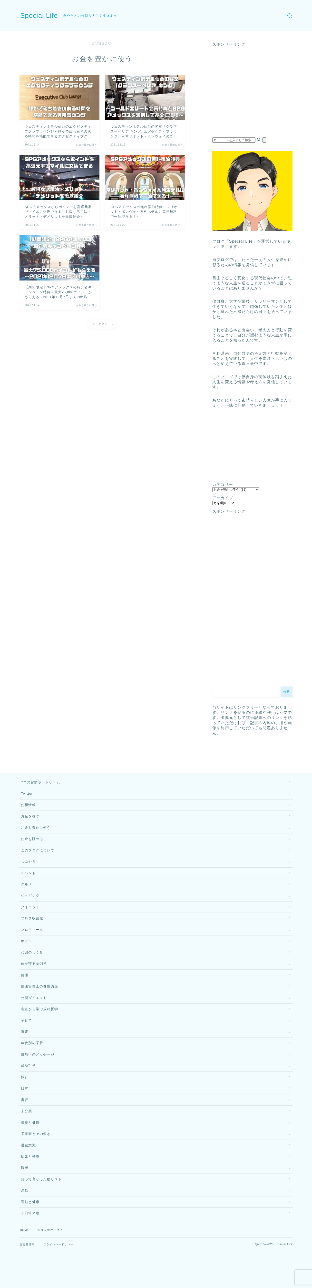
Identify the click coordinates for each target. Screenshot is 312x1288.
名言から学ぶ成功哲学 (39, 1028)
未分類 (26, 1138)
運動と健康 (30, 1236)
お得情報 (28, 807)
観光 (24, 1200)
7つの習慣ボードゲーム (40, 783)
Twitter (27, 795)
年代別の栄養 (32, 1065)
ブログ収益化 (32, 930)
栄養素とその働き (36, 1163)
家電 (24, 1053)
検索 (286, 691)
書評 (24, 1126)
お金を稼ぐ (30, 819)
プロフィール (32, 942)
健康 (24, 991)
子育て (26, 1040)
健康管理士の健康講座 (39, 1004)
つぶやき (28, 869)
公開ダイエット (34, 1016)
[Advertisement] (252, 94)
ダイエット (30, 918)
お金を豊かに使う (36, 832)
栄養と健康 (30, 1151)
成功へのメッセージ (37, 1077)
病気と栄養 (30, 1187)
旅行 (24, 1102)
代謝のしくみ (32, 967)
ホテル (26, 954)
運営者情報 (28, 1280)
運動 (24, 1224)
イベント (28, 881)
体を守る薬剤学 (34, 979)
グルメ (26, 893)
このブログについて (37, 856)
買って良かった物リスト (41, 1212)
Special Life (41, 15)
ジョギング (30, 905)
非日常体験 (30, 1249)
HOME (25, 1266)
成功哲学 (28, 1089)
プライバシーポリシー (61, 1280)
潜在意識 (28, 1175)
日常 (24, 1114)
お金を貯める (32, 844)
